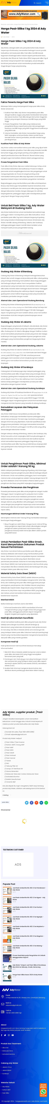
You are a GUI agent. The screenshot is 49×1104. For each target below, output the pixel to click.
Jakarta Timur (7, 1067)
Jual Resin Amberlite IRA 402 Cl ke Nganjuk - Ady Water (28, 918)
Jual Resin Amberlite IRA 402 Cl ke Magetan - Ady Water (28, 937)
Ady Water (6, 37)
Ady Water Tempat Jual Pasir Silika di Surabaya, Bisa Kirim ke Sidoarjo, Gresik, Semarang (29, 966)
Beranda (3, 24)
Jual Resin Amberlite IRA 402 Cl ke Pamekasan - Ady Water (29, 889)
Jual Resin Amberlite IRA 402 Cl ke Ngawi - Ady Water (29, 899)
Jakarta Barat (6, 1070)
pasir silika (10, 24)
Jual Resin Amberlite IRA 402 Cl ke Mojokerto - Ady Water (29, 927)
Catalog (5, 795)
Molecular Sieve (7, 1051)
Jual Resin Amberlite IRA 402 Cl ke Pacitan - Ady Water (28, 908)
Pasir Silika (5, 1093)
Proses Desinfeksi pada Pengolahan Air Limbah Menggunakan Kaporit (29, 956)
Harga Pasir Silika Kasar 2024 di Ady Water (27, 975)
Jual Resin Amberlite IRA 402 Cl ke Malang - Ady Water (28, 947)
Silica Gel (5, 1048)
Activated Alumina (8, 1054)
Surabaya (5, 1074)
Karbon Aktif (6, 1090)
